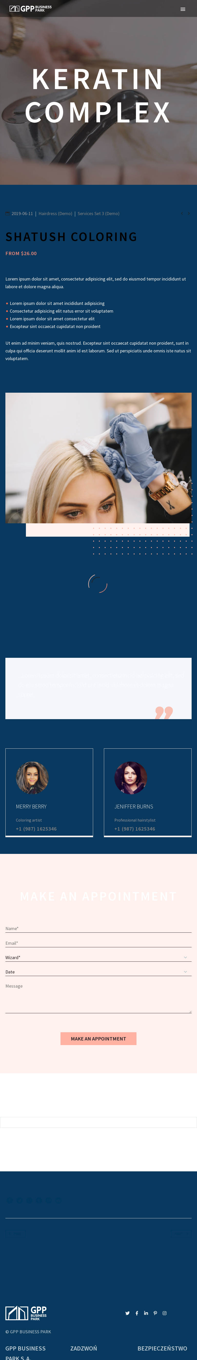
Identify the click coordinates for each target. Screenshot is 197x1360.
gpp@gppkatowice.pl (90, 1319)
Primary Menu (183, 9)
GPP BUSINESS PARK (30, 1280)
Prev (14, 1182)
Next (182, 1182)
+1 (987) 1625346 (36, 777)
